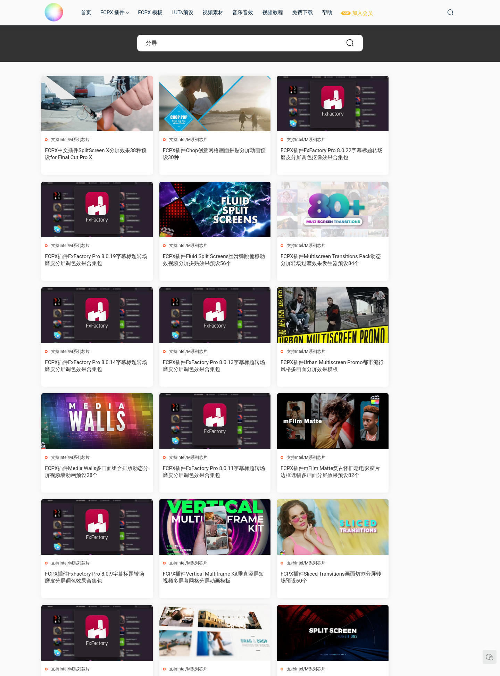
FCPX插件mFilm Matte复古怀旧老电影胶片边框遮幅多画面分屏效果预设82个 (407, 366)
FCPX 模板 (150, 12)
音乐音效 (242, 12)
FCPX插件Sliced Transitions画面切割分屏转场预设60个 (302, 472)
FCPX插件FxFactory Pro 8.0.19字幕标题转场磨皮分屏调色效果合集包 (409, 153)
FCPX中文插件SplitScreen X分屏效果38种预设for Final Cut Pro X (90, 153)
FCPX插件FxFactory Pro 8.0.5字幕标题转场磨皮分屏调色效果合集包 (407, 578)
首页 (86, 12)
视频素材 (212, 12)
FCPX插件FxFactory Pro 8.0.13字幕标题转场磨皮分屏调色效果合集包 (409, 260)
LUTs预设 (182, 12)
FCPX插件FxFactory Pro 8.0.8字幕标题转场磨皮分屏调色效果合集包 (407, 472)
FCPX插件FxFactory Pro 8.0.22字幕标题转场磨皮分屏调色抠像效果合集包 (303, 153)
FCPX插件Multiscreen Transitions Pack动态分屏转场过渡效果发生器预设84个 (196, 260)
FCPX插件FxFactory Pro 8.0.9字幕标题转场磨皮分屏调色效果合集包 (89, 472)
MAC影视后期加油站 (54, 12)
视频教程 (272, 12)
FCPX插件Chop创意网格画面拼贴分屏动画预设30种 (195, 153)
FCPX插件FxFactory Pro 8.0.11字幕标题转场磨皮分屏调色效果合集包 (303, 366)
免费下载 (302, 12)
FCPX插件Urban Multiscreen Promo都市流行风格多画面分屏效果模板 (89, 366)
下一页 (268, 618)
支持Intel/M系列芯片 (70, 139)
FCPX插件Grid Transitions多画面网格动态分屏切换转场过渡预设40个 (302, 578)
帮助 (327, 12)
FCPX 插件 (112, 12)
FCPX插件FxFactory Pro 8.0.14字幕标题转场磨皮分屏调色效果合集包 (303, 260)
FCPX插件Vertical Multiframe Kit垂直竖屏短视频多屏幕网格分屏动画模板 (196, 472)
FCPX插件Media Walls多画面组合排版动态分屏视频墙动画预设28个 (195, 366)
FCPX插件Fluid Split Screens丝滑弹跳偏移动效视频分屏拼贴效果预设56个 (91, 260)
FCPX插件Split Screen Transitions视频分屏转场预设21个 (195, 578)
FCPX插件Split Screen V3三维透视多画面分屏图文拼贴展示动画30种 (90, 578)
